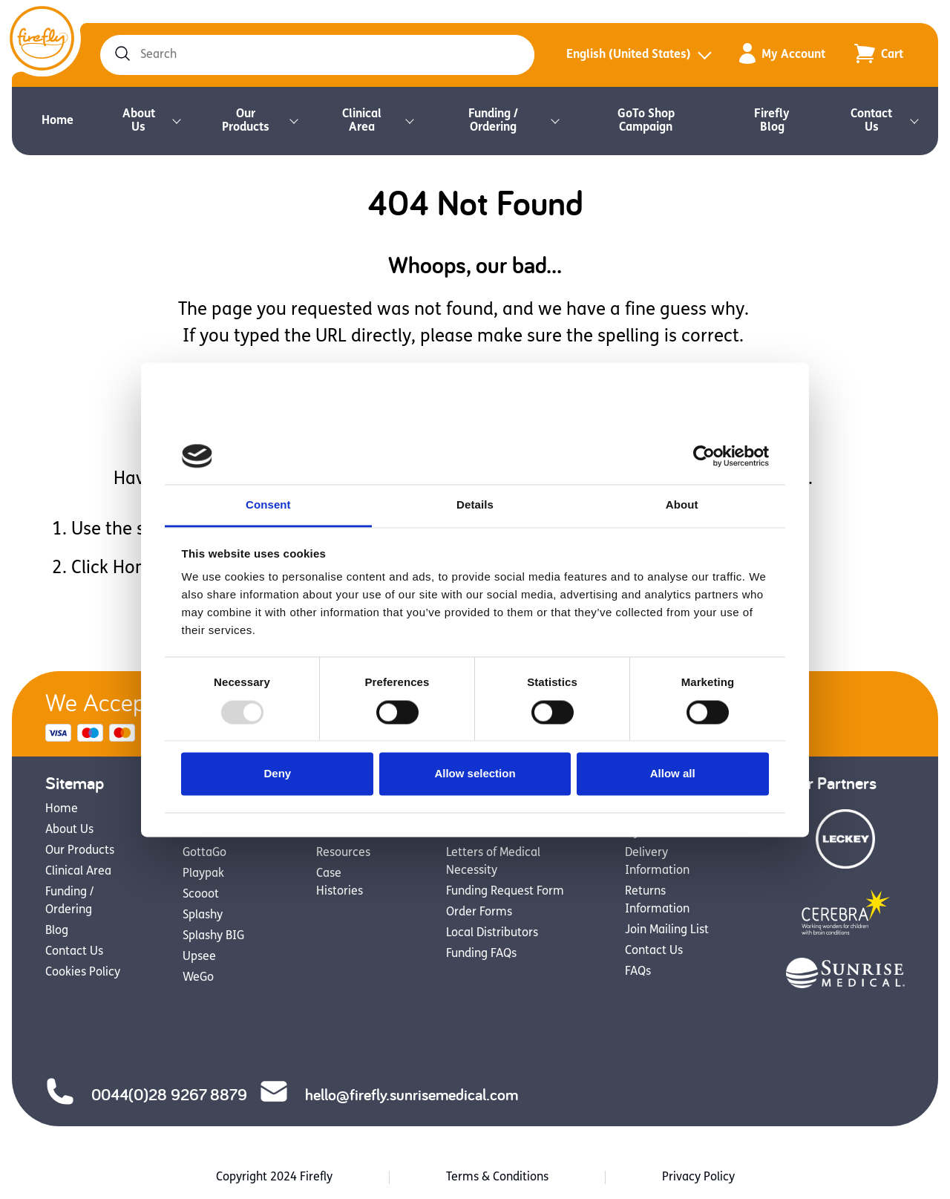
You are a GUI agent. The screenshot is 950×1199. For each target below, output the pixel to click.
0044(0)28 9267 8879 (146, 1094)
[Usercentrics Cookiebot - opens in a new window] (704, 456)
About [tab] (682, 505)
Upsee (199, 957)
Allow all (672, 774)
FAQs (638, 972)
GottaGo (204, 853)
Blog (56, 931)
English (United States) (628, 55)
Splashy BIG (213, 936)
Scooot (201, 895)
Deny (277, 774)
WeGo (198, 978)
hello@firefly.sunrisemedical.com (388, 1094)
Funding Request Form (505, 892)
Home (57, 121)
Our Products (245, 121)
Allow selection (474, 774)
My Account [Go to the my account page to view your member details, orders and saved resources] (782, 55)
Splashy (203, 915)
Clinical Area (361, 121)
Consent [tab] (268, 505)
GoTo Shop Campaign (646, 121)
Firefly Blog (772, 121)
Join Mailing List (667, 930)
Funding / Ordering (493, 121)
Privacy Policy (698, 1177)
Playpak (203, 874)
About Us (138, 121)
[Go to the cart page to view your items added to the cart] (878, 55)
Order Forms (479, 912)
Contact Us (871, 121)
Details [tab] (475, 505)
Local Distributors (492, 933)
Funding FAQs (481, 954)
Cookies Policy (82, 973)
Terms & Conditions (497, 1177)
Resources (343, 853)
